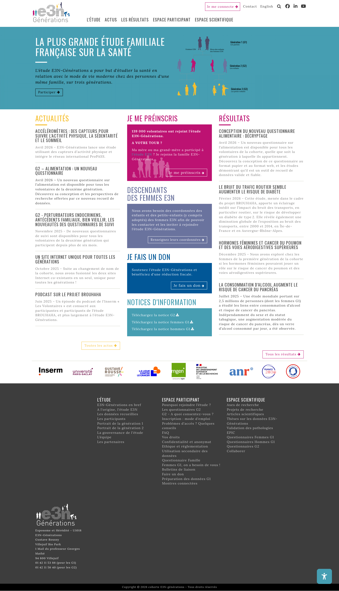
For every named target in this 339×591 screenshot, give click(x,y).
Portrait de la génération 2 (120, 428)
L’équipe (104, 437)
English (266, 6)
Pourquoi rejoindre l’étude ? (186, 405)
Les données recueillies (117, 414)
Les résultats (135, 19)
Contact (250, 6)
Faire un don (173, 474)
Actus (111, 19)
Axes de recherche (243, 405)
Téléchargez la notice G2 (153, 315)
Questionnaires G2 (243, 446)
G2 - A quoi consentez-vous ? (188, 414)
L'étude (94, 19)
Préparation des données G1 (186, 479)
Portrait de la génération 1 (120, 423)
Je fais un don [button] (187, 285)
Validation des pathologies (250, 428)
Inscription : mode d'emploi (186, 419)
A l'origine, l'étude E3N (117, 409)
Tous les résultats (281, 354)
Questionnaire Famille (181, 460)
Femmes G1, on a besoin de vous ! (191, 465)
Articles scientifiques (245, 414)
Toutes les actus (99, 345)
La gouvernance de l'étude (120, 433)
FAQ (165, 433)
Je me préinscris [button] (185, 172)
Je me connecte (220, 6)
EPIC (231, 433)
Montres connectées (180, 483)
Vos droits (171, 437)
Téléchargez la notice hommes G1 (161, 329)
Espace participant (172, 19)
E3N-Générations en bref (119, 405)
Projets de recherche (245, 409)
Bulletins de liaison (178, 469)
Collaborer (236, 451)
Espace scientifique (214, 19)
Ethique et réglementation (185, 446)
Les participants (111, 419)
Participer (47, 92)
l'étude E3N (142, 154)
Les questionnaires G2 (181, 409)
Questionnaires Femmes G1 (250, 437)
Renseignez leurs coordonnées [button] (176, 240)
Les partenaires (110, 442)
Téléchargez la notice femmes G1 (160, 322)
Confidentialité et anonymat (186, 442)
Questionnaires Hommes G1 (251, 442)
